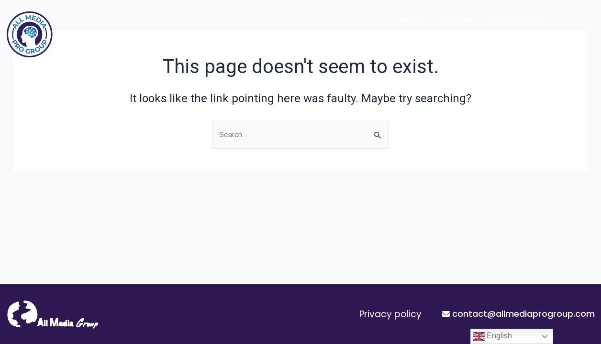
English (492, 336)
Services (457, 20)
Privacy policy (390, 314)
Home (411, 20)
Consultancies (518, 20)
